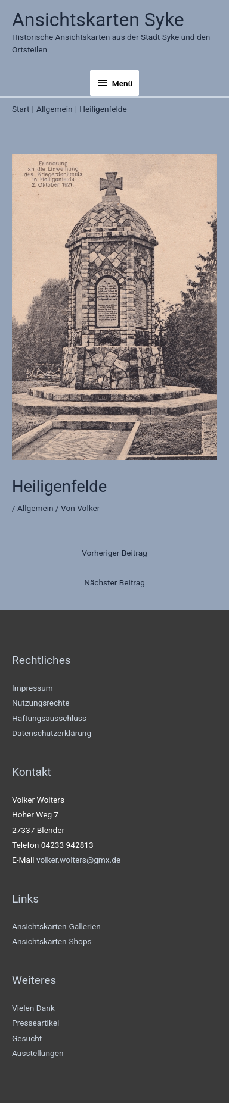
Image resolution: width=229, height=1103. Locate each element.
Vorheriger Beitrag (114, 552)
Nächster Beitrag (114, 582)
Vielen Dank (33, 1008)
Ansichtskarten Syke (98, 19)
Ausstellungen (37, 1053)
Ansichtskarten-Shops (52, 941)
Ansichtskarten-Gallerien (56, 926)
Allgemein (35, 508)
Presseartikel (35, 1022)
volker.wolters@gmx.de (78, 859)
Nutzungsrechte (41, 702)
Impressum (32, 687)
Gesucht (27, 1038)
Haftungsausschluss (49, 718)
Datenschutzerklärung (51, 733)
